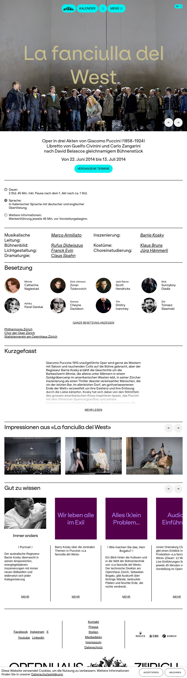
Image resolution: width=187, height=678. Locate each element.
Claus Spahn (63, 255)
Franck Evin (62, 250)
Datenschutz (93, 647)
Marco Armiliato (66, 235)
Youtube (24, 637)
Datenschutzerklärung (47, 674)
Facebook (21, 631)
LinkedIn (38, 637)
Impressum (93, 642)
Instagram (37, 631)
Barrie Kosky (152, 235)
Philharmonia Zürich (18, 329)
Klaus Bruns (151, 245)
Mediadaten (93, 637)
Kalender (87, 8)
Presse (93, 627)
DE (179, 6)
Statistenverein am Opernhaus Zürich (30, 336)
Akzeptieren (151, 672)
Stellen (93, 632)
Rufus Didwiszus (67, 245)
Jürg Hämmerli (154, 250)
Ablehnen (175, 672)
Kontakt (93, 621)
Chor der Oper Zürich (19, 333)
